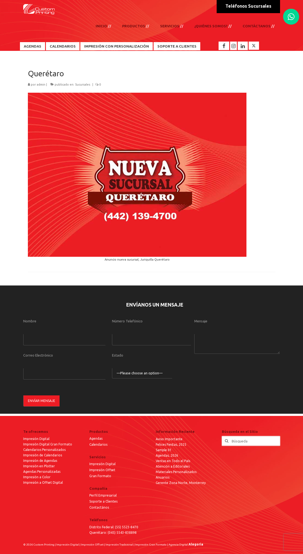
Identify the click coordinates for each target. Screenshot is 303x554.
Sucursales (82, 84)
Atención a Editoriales (173, 466)
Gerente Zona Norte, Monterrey (181, 483)
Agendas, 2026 (167, 455)
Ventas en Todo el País (173, 461)
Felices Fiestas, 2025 (171, 444)
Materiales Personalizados (176, 472)
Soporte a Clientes (176, 46)
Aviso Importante (169, 439)
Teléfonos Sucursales (248, 6)
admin (41, 84)
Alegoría (196, 544)
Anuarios (162, 477)
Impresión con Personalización (116, 46)
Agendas (32, 46)
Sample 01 (164, 450)
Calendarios (63, 46)
